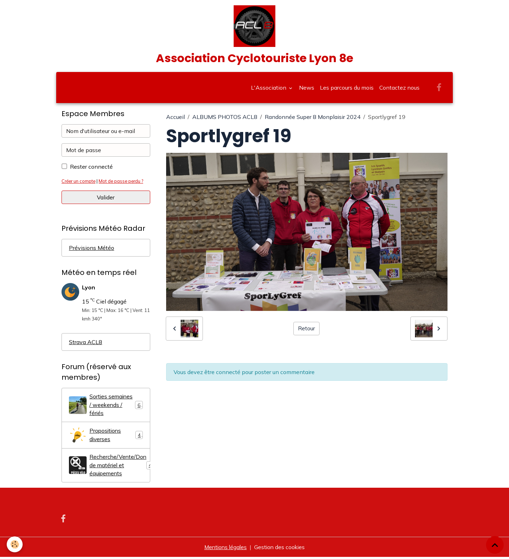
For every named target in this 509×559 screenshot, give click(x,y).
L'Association (269, 88)
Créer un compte (79, 182)
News (306, 88)
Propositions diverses (106, 437)
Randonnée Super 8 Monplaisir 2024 (313, 118)
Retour (306, 329)
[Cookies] (15, 544)
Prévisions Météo (91, 249)
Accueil (175, 118)
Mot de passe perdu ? (123, 182)
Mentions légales (225, 549)
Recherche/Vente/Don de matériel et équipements (109, 467)
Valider (106, 198)
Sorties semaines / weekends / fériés (106, 407)
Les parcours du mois (347, 88)
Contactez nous (399, 88)
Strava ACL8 (85, 343)
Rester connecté (91, 168)
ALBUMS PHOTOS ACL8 (224, 118)
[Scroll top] (495, 545)
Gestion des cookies (280, 549)
